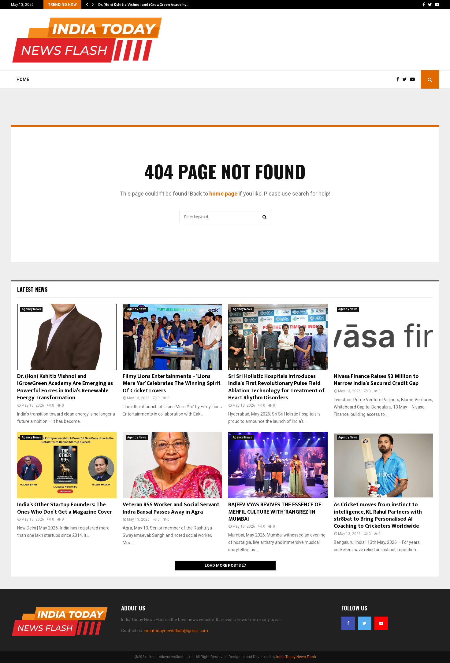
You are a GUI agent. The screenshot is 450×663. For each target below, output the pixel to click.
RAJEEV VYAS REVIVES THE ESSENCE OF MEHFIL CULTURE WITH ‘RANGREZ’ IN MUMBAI (274, 512)
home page (223, 193)
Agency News (31, 309)
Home (23, 79)
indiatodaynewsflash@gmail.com (176, 630)
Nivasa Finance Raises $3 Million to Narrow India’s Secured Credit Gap (376, 380)
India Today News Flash (296, 657)
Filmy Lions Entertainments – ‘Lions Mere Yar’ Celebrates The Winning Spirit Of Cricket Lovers (172, 383)
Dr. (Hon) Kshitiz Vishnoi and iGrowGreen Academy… (143, 5)
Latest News (32, 289)
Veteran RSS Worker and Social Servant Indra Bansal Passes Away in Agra (171, 508)
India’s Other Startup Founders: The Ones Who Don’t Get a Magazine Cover (64, 508)
